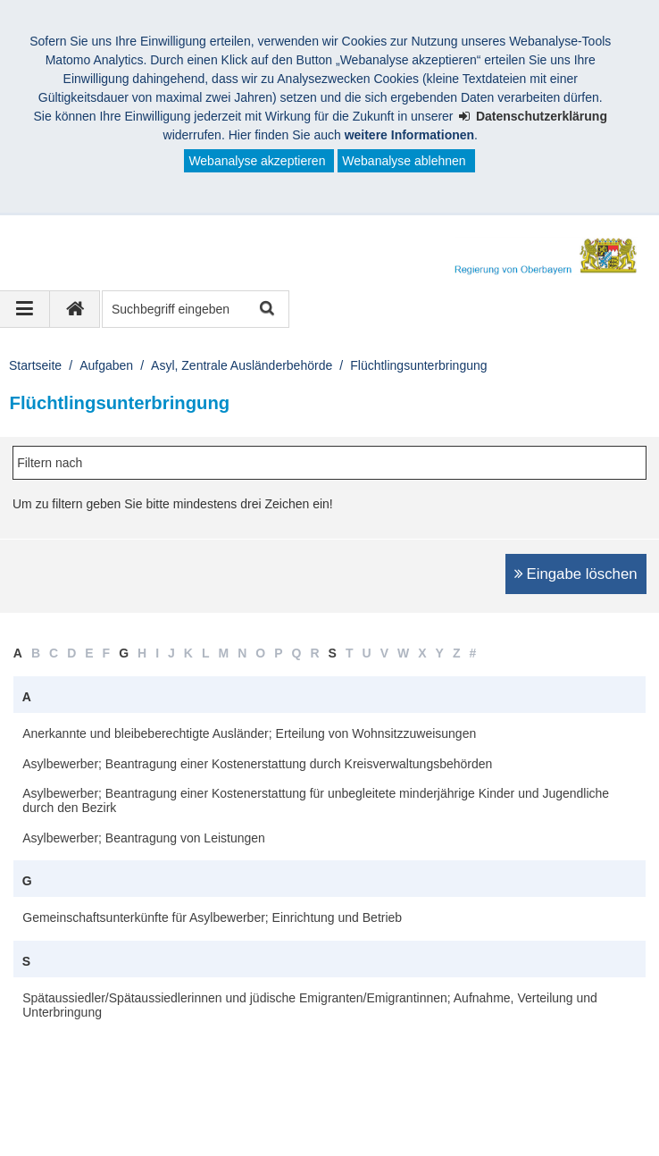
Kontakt (142, 1109)
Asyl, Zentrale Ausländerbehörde (241, 365)
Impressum (61, 1109)
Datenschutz (228, 1109)
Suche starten (266, 310)
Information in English (90, 1128)
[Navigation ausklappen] (25, 309)
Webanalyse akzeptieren (256, 161)
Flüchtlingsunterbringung (418, 365)
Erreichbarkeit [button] (92, 1042)
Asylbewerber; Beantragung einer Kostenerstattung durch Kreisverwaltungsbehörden (257, 764)
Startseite (35, 365)
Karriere (501, 1109)
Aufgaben (106, 365)
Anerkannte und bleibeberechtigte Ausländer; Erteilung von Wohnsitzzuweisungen (249, 733)
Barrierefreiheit (408, 1109)
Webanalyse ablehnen (403, 161)
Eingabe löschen (582, 573)
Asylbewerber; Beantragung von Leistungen (143, 838)
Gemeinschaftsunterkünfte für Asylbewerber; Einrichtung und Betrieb (212, 917)
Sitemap (315, 1109)
